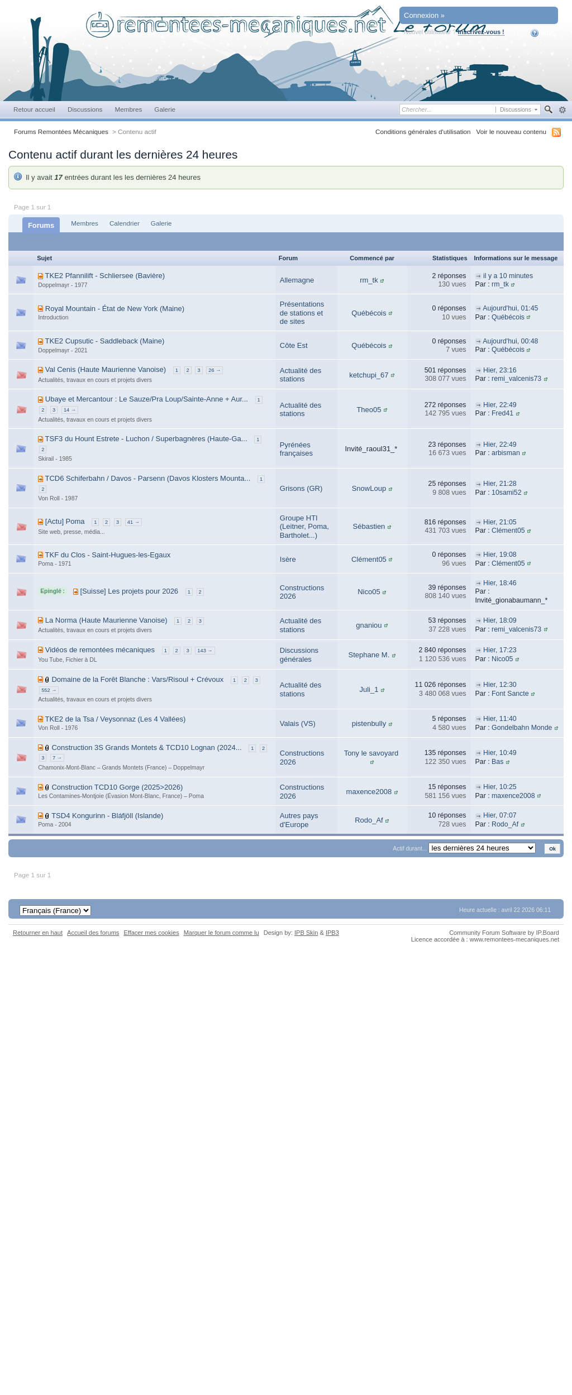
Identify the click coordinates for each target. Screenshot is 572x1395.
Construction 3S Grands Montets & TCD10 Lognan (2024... (146, 747)
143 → (204, 650)
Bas (497, 762)
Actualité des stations (300, 375)
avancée (562, 110)
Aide (542, 32)
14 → (70, 410)
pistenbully (369, 723)
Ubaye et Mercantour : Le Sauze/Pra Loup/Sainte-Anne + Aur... (146, 399)
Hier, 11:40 (500, 719)
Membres (128, 109)
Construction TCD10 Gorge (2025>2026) (117, 787)
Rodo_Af (369, 820)
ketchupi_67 (368, 375)
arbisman (506, 453)
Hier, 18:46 (500, 583)
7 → (57, 758)
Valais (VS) (298, 723)
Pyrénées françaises (296, 449)
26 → (214, 370)
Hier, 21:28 (500, 484)
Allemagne (297, 280)
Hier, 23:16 (500, 370)
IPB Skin (306, 932)
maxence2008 (369, 791)
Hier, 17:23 (500, 650)
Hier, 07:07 (500, 815)
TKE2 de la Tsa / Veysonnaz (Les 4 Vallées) (115, 719)
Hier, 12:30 (500, 685)
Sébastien (369, 526)
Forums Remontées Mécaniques (61, 131)
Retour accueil (34, 109)
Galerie (164, 109)
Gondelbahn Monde (522, 728)
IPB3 (332, 932)
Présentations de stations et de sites (302, 313)
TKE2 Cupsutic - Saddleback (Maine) (105, 341)
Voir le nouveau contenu (511, 131)
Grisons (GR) (301, 488)
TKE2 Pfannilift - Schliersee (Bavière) (105, 275)
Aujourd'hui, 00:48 (510, 341)
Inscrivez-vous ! (481, 31)
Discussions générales (299, 654)
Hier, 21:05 (500, 522)
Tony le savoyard (371, 753)
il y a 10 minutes (508, 276)
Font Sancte (510, 694)
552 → (48, 690)
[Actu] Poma (65, 521)
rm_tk (369, 280)
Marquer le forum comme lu (221, 932)
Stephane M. (369, 655)
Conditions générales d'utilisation (423, 131)
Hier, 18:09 (500, 620)
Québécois (368, 313)
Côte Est (294, 345)
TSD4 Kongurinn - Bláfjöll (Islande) (107, 815)
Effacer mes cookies (151, 932)
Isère (288, 559)
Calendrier (124, 223)
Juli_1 (368, 689)
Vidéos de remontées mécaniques (100, 650)
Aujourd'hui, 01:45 (510, 308)
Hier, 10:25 (500, 787)
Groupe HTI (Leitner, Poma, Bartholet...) (304, 526)
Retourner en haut (38, 932)
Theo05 (368, 409)
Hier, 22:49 (500, 405)
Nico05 (369, 591)
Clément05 (508, 530)
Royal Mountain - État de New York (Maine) (114, 308)
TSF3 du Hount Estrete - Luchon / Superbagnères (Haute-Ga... (146, 438)
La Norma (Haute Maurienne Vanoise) (106, 620)
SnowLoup (369, 488)
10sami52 (507, 492)
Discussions (85, 109)
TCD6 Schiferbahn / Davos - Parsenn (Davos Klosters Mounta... (148, 478)
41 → (133, 522)
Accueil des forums (93, 932)
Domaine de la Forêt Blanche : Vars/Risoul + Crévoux (137, 679)
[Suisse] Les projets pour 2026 (129, 591)
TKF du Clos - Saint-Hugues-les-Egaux (108, 555)
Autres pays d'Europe (299, 820)
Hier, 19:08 (500, 554)
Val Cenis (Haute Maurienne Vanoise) (105, 369)
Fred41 (502, 413)
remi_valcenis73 (516, 379)
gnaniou (369, 625)
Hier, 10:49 (500, 753)
